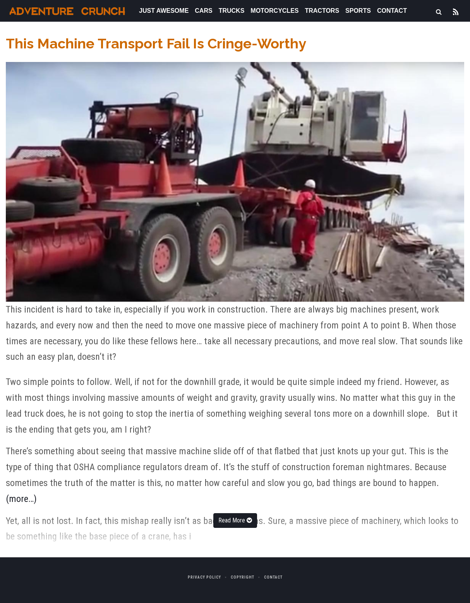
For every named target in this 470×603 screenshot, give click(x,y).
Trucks (232, 10)
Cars (203, 10)
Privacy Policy (204, 577)
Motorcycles (274, 10)
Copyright (242, 577)
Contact (392, 10)
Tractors (322, 10)
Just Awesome (164, 10)
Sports (358, 10)
